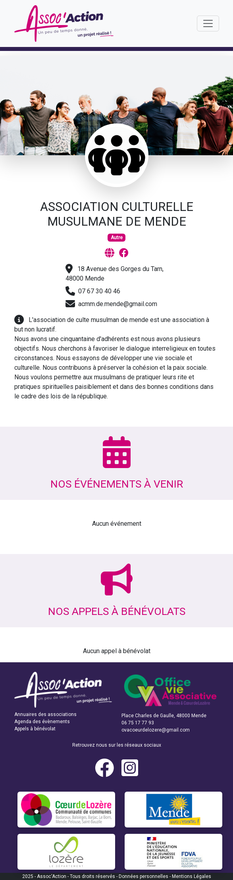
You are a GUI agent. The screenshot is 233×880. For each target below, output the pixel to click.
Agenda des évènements (42, 721)
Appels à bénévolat (35, 729)
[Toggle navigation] (208, 23)
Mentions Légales (191, 876)
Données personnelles (143, 876)
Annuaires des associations (45, 714)
